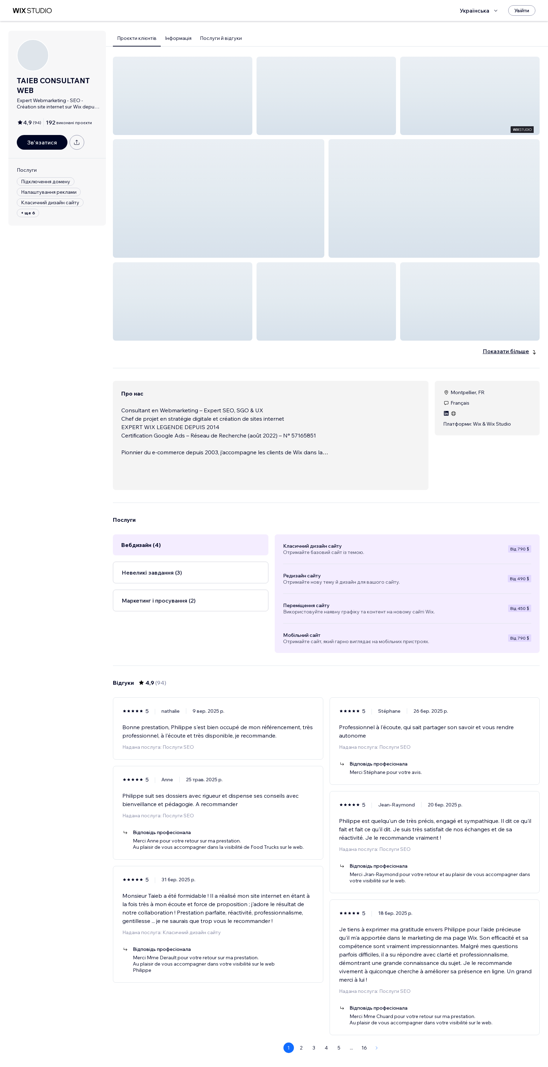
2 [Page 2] (301, 1022)
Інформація (178, 38)
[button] (182, 96)
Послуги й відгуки (221, 38)
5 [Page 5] (339, 1022)
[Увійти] (521, 10)
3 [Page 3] (313, 1022)
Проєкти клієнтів (137, 38)
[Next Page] (377, 1022)
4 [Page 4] (326, 1022)
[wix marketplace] (32, 11)
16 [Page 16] (364, 1022)
